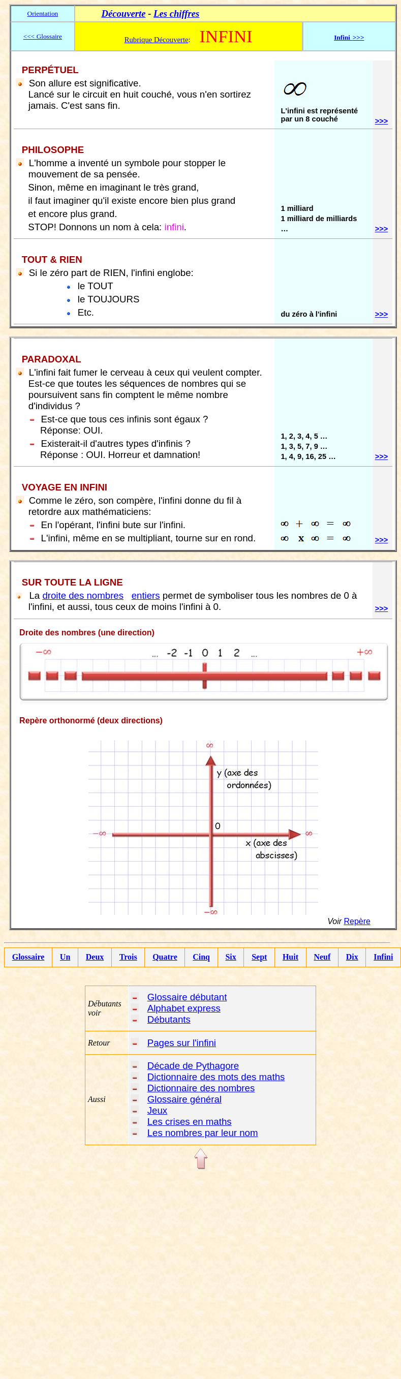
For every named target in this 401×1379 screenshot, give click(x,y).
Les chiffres (176, 13)
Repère (357, 921)
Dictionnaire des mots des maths (216, 1076)
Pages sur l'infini (181, 1042)
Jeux (157, 1110)
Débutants (169, 1019)
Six (230, 957)
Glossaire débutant (187, 997)
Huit (290, 957)
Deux (95, 957)
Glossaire (28, 957)
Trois (128, 957)
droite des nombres (83, 595)
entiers (146, 595)
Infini (383, 957)
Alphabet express (184, 1008)
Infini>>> (349, 37)
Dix (352, 957)
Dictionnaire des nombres (201, 1088)
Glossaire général (184, 1099)
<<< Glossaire (42, 36)
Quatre (164, 957)
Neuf (322, 957)
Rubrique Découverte (157, 40)
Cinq (201, 957)
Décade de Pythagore (193, 1065)
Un (65, 957)
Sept (259, 957)
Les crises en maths (189, 1121)
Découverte (123, 13)
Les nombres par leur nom (202, 1132)
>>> (381, 121)
